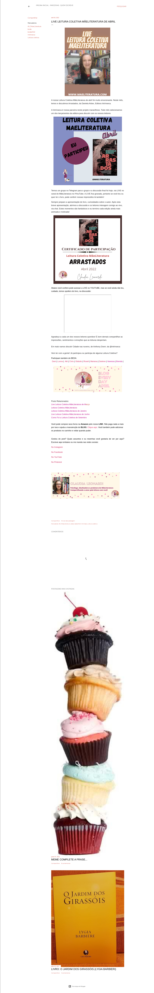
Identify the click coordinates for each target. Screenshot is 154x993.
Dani (54, 361)
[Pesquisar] (121, 6)
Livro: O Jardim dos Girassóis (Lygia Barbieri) (83, 969)
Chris (71, 361)
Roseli (86, 361)
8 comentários (65, 863)
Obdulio (78, 361)
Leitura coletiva (33, 38)
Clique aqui (92, 427)
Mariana (93, 361)
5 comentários (65, 973)
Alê (66, 361)
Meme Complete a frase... (69, 859)
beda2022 (31, 32)
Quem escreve (66, 5)
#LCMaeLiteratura (34, 26)
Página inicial (41, 5)
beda (29, 29)
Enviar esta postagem (68, 521)
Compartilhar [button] (32, 18)
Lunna (60, 361)
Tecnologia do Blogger (77, 986)
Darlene (102, 361)
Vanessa (111, 361)
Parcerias (53, 5)
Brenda (119, 361)
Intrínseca (31, 35)
